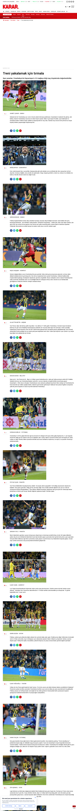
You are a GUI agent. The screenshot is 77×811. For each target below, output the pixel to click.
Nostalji (32, 14)
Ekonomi (23, 11)
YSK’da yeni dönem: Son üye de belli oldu (21, 17)
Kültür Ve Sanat (49, 14)
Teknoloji (27, 14)
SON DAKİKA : (6, 17)
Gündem (38, 14)
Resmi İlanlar (61, 11)
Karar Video (46, 11)
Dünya (18, 11)
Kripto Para (30, 11)
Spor (36, 11)
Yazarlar (13, 11)
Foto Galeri (7, 14)
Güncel (7, 11)
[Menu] (67, 11)
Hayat (40, 11)
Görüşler (53, 11)
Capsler (19, 14)
